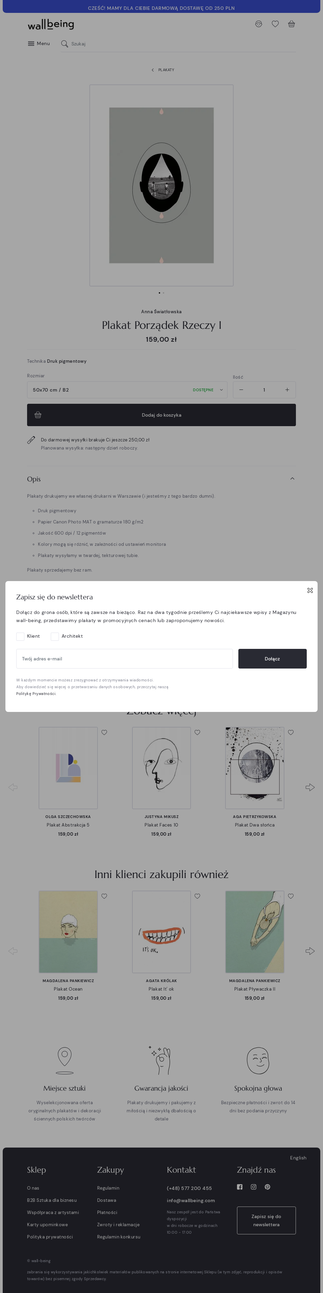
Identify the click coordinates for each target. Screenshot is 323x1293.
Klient (33, 636)
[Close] (310, 590)
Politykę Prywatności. (36, 693)
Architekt (72, 636)
